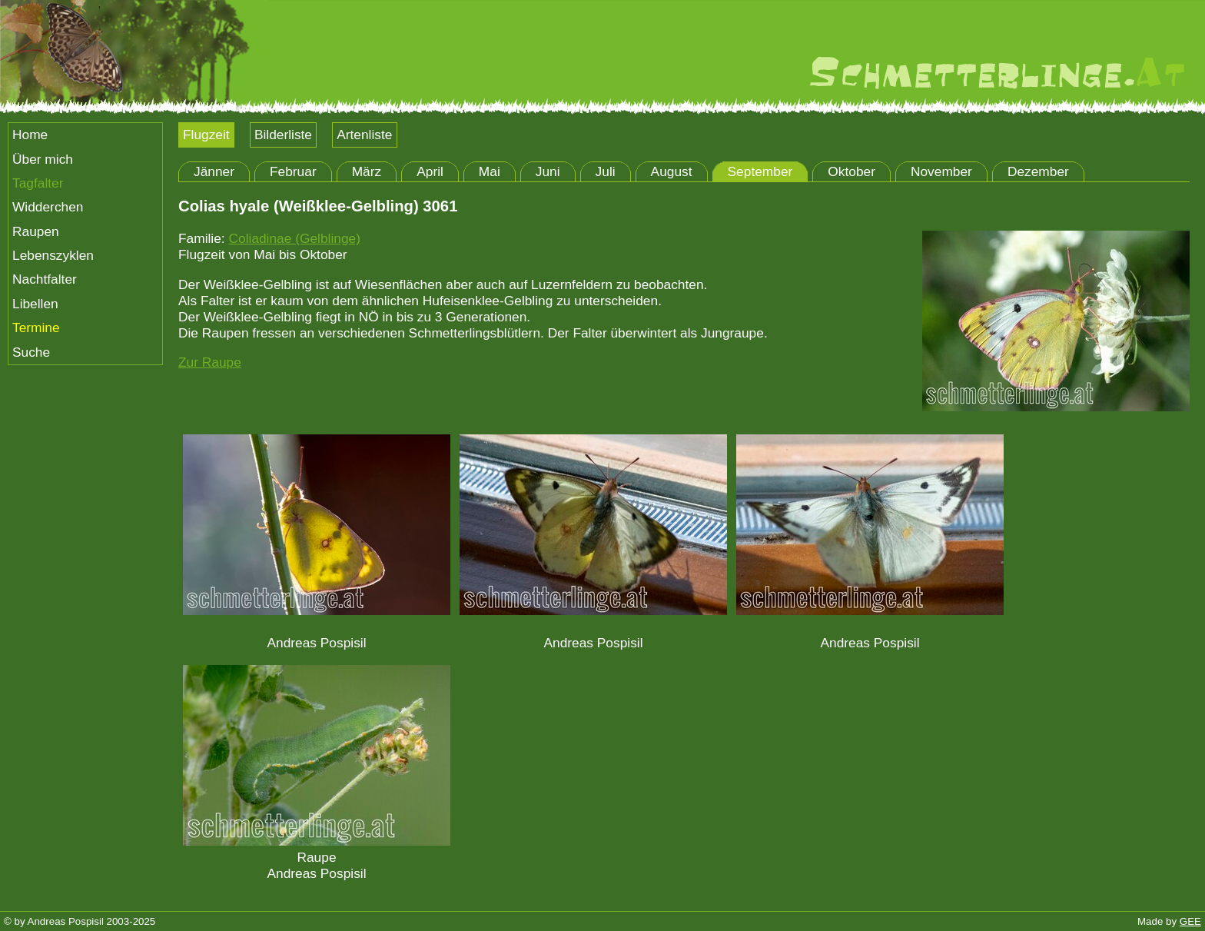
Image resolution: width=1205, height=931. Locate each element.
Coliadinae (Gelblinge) (294, 238)
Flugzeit (206, 134)
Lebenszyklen (53, 255)
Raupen (35, 231)
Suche (31, 352)
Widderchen (47, 206)
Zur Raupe (209, 362)
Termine (36, 327)
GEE (1190, 921)
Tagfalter (37, 183)
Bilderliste (283, 134)
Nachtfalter (44, 279)
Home (30, 134)
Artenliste (364, 134)
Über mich (42, 159)
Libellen (35, 303)
